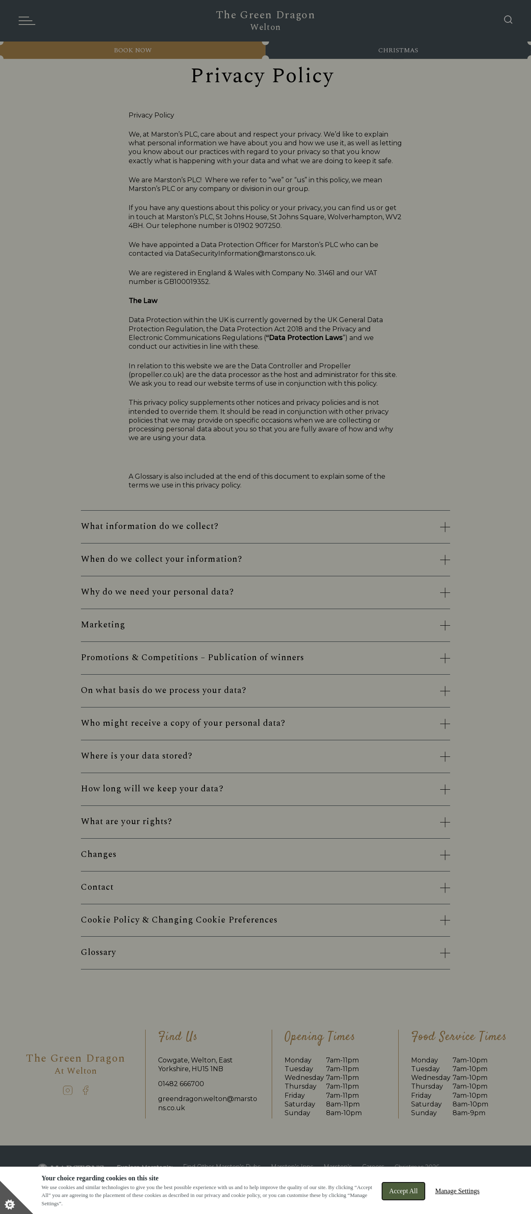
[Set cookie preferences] (16, 1197)
